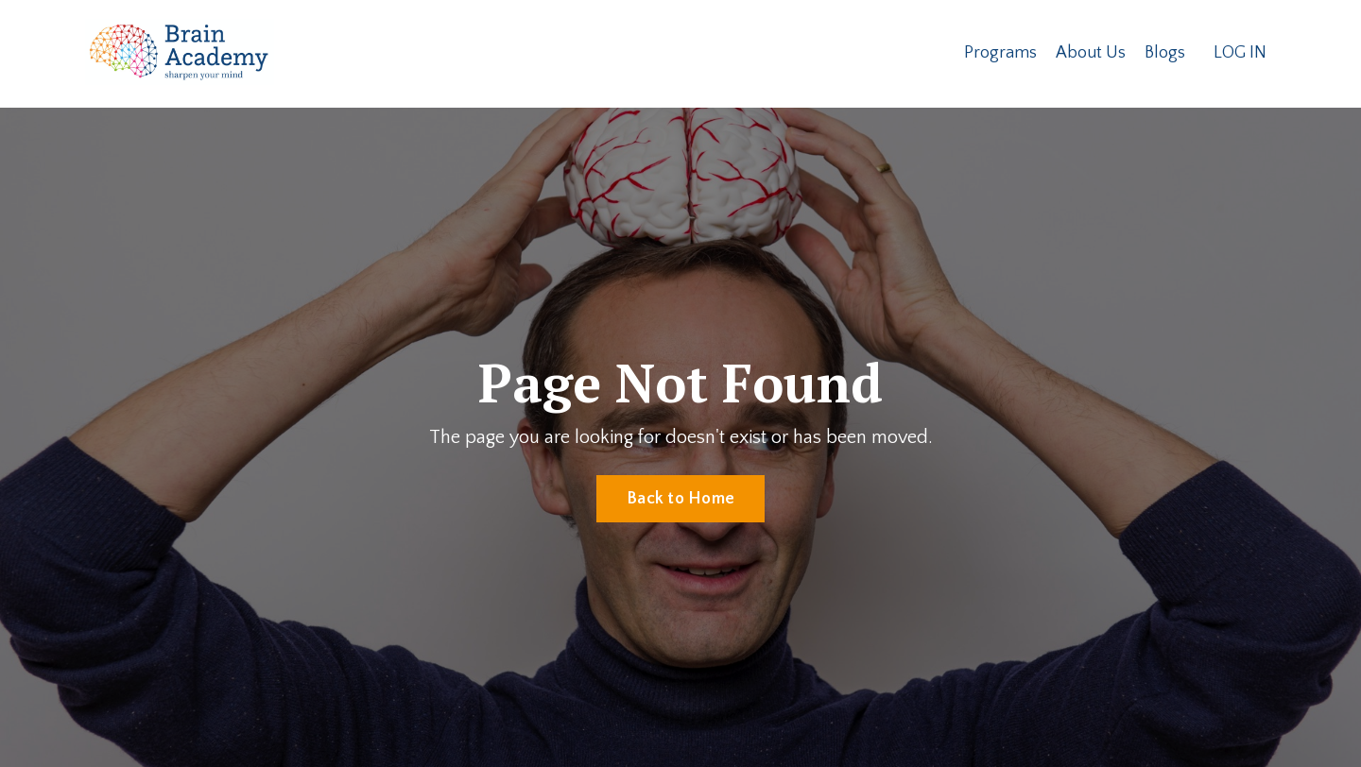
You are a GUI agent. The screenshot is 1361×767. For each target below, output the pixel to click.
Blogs (1165, 52)
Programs (1000, 52)
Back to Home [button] (680, 498)
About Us (1091, 52)
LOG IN (1240, 52)
